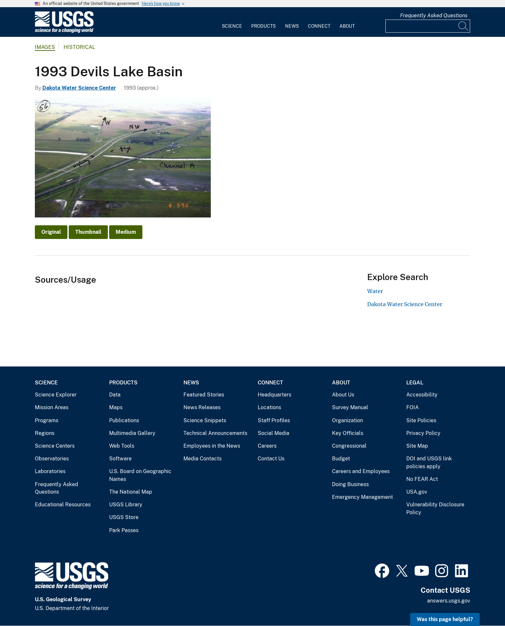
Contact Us (271, 458)
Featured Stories (203, 395)
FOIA (412, 407)
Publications (124, 420)
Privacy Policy (423, 433)
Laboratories (50, 471)
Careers (267, 446)
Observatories (52, 458)
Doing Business (350, 484)
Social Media (273, 433)
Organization (347, 420)
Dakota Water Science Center (79, 88)
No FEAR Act (422, 479)
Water (375, 291)
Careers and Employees (361, 471)
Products (263, 26)
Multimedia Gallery (132, 433)
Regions (44, 433)
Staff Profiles (274, 420)
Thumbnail (88, 232)
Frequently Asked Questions (434, 15)
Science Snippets (204, 420)
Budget (341, 458)
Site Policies (421, 420)
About (347, 26)
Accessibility (422, 395)
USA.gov (416, 492)
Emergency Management (362, 497)
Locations (269, 407)
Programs (46, 420)
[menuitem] (232, 22)
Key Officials (347, 433)
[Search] (463, 26)
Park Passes (123, 530)
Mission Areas (51, 407)
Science (232, 26)
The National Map (130, 492)
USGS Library (125, 504)
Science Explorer (56, 395)
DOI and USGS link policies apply (429, 462)
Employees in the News (211, 446)
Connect (319, 26)
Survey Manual (350, 407)
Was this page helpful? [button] (445, 619)
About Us (343, 395)
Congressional (349, 446)
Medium (126, 232)
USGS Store (123, 517)
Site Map (417, 446)
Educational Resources (63, 504)
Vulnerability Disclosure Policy (435, 508)
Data (115, 395)
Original (51, 232)
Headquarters (274, 395)
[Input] (427, 26)
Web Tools (121, 446)
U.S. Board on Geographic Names (140, 475)
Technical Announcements (215, 433)
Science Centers (55, 446)
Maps (116, 407)
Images (45, 47)
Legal (414, 383)
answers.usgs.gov (448, 601)
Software (120, 458)
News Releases (202, 407)
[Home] (64, 31)
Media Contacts (202, 458)
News (292, 26)
